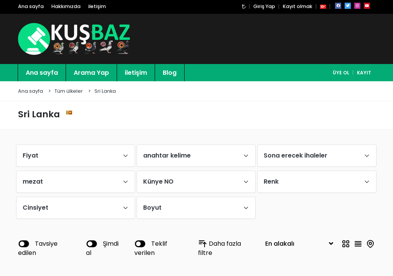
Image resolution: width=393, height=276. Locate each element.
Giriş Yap (264, 6)
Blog (170, 73)
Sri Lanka (105, 91)
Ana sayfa (31, 6)
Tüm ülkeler (68, 91)
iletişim (97, 6)
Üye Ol (341, 73)
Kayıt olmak (297, 6)
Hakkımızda (66, 6)
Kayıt (364, 73)
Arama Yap (91, 73)
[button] (244, 6)
